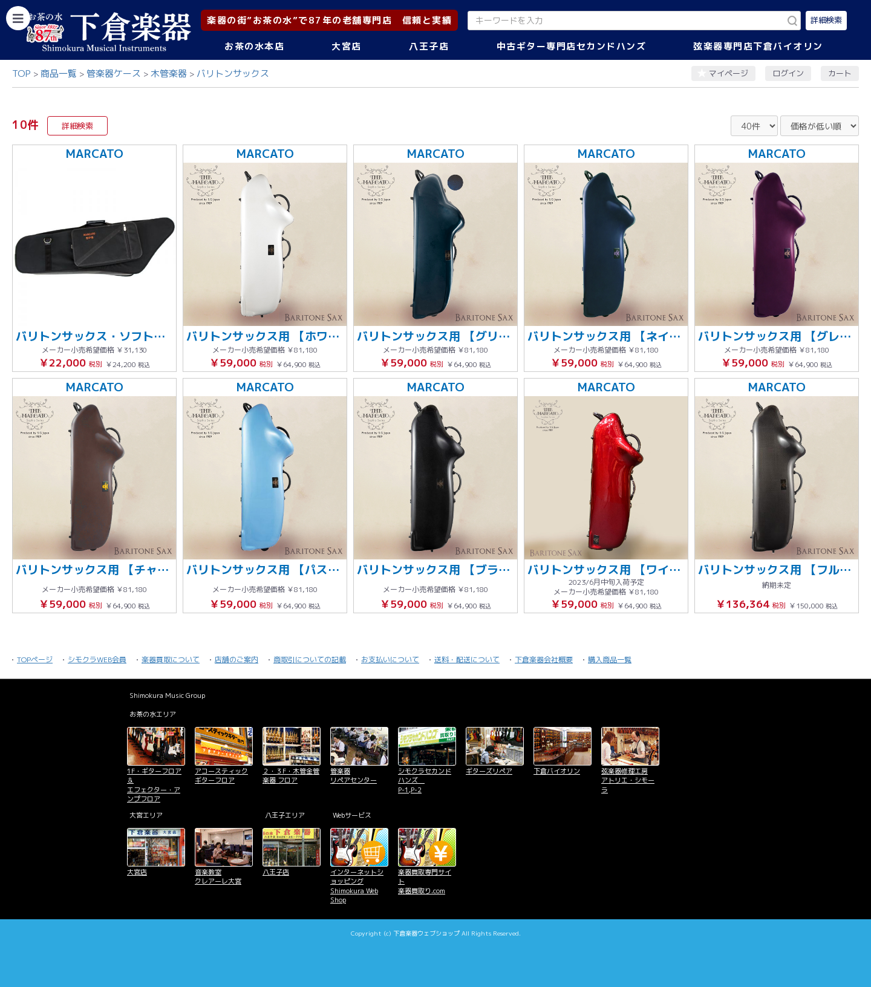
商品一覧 (59, 73)
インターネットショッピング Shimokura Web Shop (356, 886)
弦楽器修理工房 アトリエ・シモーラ (627, 780)
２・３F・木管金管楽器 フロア (291, 775)
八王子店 (429, 46)
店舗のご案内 (236, 659)
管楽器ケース (113, 73)
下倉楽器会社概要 (544, 659)
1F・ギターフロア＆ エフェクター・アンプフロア (154, 785)
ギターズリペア (489, 771)
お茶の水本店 (254, 46)
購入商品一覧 (609, 659)
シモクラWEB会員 (97, 659)
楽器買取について (171, 659)
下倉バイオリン (556, 771)
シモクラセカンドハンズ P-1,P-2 (424, 780)
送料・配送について (467, 659)
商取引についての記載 (309, 659)
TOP (21, 73)
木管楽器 (169, 73)
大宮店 (346, 46)
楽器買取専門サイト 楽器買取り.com (424, 881)
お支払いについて (390, 659)
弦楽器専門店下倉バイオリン (758, 46)
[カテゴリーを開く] (18, 18)
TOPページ (35, 659)
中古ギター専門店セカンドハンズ (572, 46)
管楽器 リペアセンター (353, 775)
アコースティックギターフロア (221, 775)
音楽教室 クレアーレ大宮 (218, 876)
